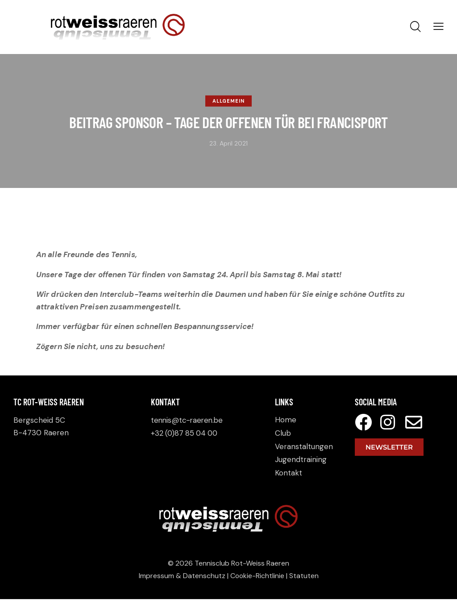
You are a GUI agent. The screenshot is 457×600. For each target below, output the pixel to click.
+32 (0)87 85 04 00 (186, 433)
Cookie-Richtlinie (257, 576)
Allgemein (228, 101)
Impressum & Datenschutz (181, 576)
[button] (438, 26)
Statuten (304, 576)
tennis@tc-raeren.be (188, 420)
